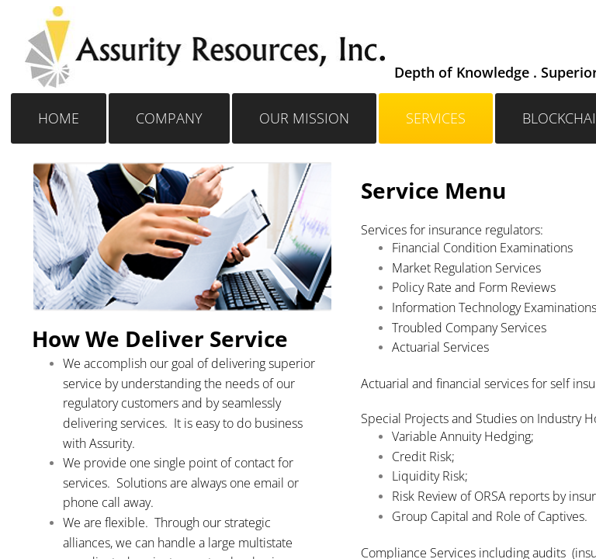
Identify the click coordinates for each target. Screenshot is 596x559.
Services (436, 118)
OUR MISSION (304, 118)
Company (169, 118)
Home (58, 118)
